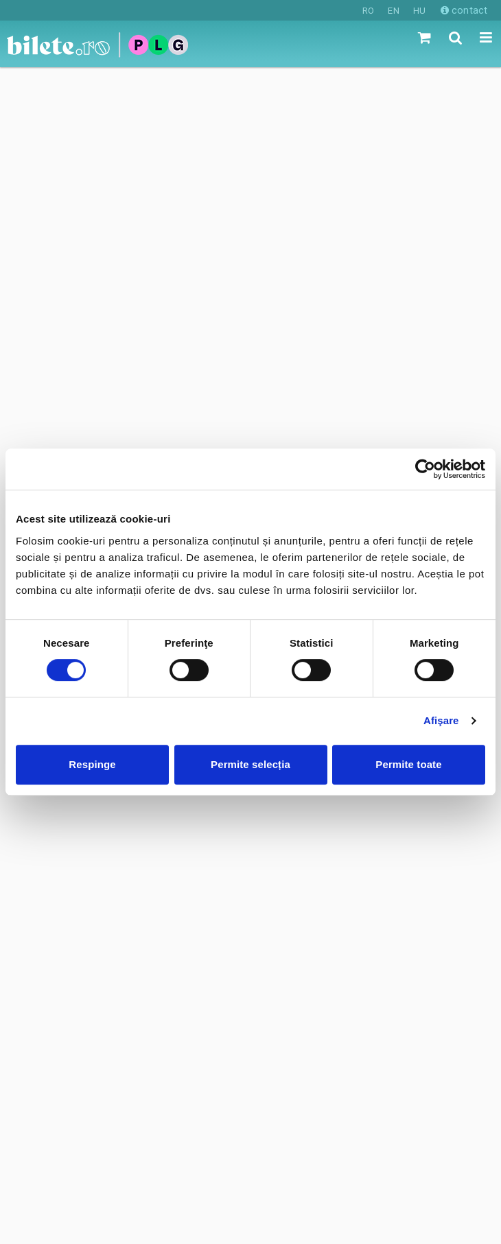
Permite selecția (250, 764)
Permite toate (408, 764)
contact (464, 10)
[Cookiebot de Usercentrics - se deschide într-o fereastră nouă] (425, 469)
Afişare (441, 720)
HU (419, 10)
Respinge (92, 764)
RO (368, 10)
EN (393, 10)
